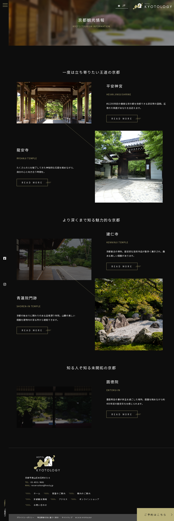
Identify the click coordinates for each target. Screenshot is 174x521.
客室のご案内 (59, 493)
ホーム (37, 493)
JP (122, 5)
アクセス (63, 499)
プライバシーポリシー (25, 517)
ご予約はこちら (155, 514)
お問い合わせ (40, 504)
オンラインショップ (89, 499)
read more (122, 118)
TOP (5, 512)
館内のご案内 (84, 493)
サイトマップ (67, 517)
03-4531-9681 (37, 482)
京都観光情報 (40, 499)
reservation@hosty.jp (42, 485)
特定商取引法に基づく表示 (48, 517)
